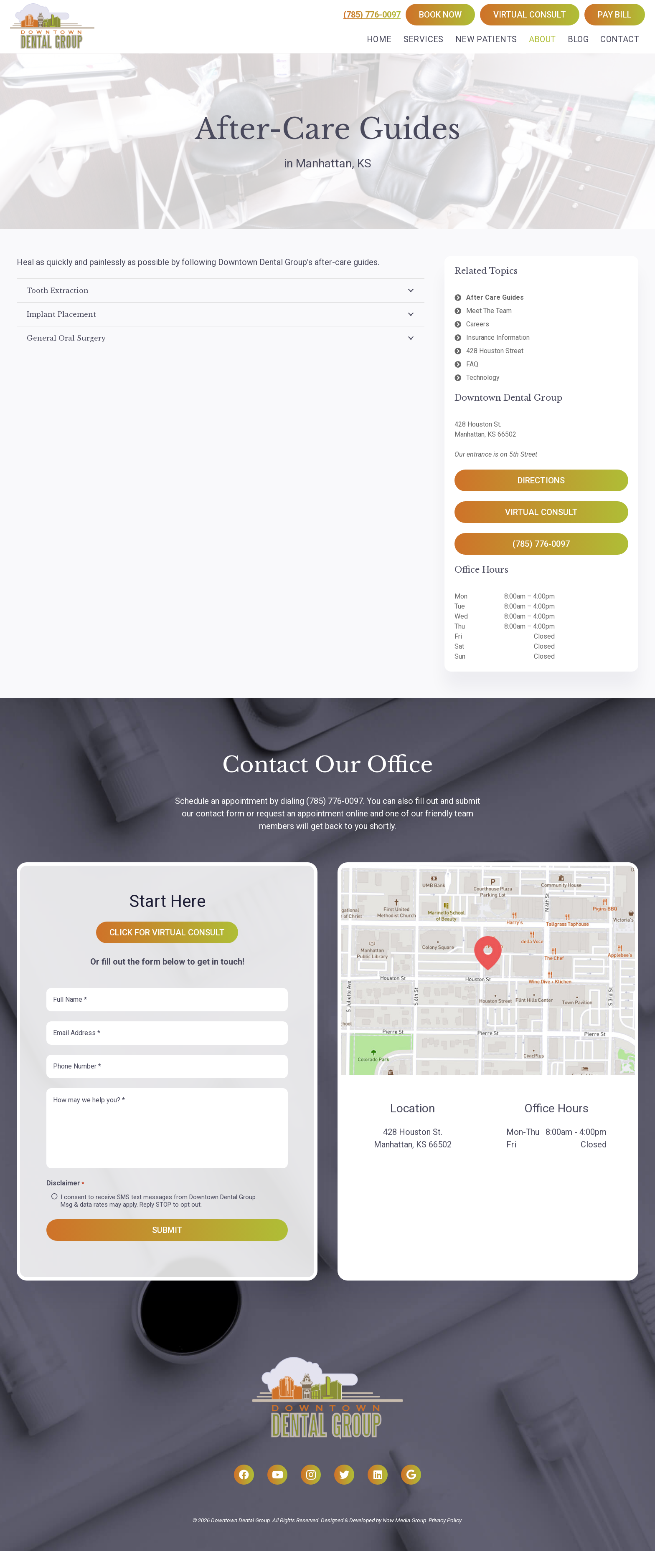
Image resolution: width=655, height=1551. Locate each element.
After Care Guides (495, 297)
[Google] (411, 1475)
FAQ (472, 364)
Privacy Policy (445, 1520)
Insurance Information (498, 337)
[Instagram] (311, 1475)
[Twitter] (344, 1475)
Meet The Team (489, 311)
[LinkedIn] (378, 1475)
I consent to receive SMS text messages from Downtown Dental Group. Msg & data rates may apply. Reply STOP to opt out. (159, 1200)
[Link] (52, 26)
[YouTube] (277, 1475)
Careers (477, 324)
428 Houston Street (494, 351)
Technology (483, 377)
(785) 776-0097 (372, 15)
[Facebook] (244, 1475)
